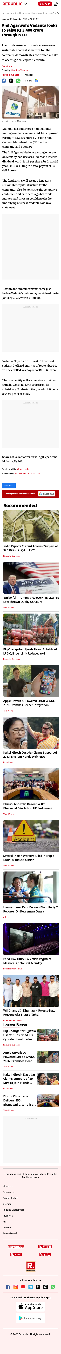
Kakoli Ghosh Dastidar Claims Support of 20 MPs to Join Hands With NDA (30, 755)
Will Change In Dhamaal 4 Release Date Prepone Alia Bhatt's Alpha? (29, 1012)
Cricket (6, 917)
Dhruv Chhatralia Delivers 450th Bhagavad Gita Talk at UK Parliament (27, 806)
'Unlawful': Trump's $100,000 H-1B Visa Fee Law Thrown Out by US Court (31, 600)
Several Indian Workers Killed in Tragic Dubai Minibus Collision (28, 858)
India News (8, 762)
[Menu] (56, 4)
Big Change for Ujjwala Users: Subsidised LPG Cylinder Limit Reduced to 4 (30, 651)
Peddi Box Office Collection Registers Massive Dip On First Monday (27, 961)
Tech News (8, 711)
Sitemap (7, 1204)
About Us (8, 1186)
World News (8, 608)
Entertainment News (12, 969)
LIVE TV (45, 4)
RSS (5, 1221)
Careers (7, 1227)
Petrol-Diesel (10, 1233)
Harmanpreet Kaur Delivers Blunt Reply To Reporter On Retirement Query (31, 909)
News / (5, 13)
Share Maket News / (41, 13)
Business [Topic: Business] (8, 485)
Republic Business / (20, 13)
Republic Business (10, 74)
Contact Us (8, 1192)
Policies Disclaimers (13, 1210)
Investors (8, 1216)
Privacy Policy (10, 1198)
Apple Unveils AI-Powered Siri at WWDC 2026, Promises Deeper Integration (29, 703)
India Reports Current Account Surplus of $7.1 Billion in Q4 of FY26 (30, 548)
